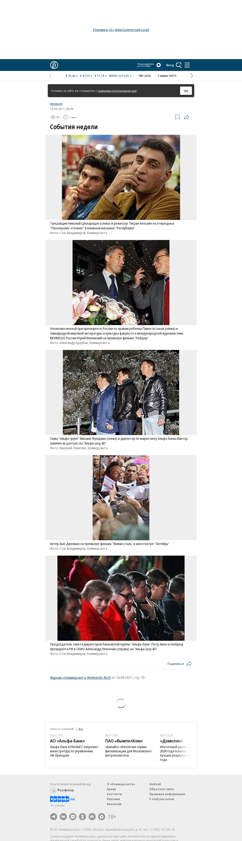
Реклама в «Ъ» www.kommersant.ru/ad (121, 29)
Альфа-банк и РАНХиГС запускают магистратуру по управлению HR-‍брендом (74, 751)
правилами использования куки (117, 90)
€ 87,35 (85, 76)
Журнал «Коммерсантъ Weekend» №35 (80, 677)
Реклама (113, 799)
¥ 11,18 (99, 76)
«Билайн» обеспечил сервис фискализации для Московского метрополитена (128, 751)
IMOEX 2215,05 (119, 76)
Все (80, 729)
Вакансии (114, 804)
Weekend (56, 104)
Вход (170, 65)
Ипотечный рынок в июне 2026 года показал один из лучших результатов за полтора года (183, 753)
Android (155, 784)
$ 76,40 (70, 76)
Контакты (114, 794)
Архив (111, 789)
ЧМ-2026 (144, 76)
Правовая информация (167, 794)
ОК (186, 90)
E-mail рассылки (161, 799)
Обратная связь (161, 789)
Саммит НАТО (167, 76)
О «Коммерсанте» (121, 784)
